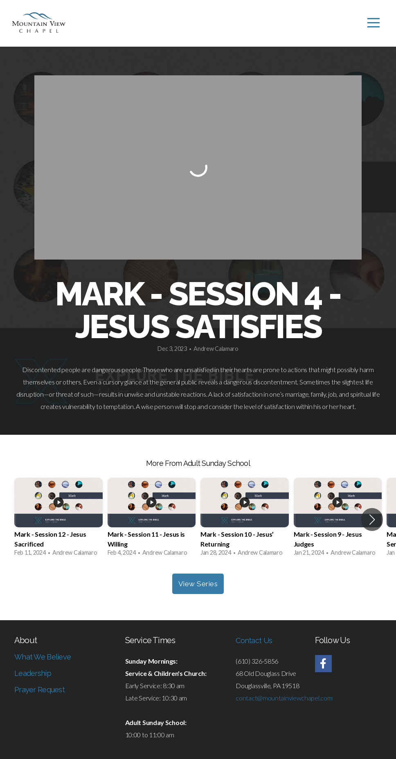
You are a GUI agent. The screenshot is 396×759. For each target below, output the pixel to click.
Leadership (32, 673)
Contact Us (254, 640)
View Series (198, 584)
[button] (372, 520)
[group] (58, 519)
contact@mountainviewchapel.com (284, 698)
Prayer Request (39, 689)
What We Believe (42, 657)
